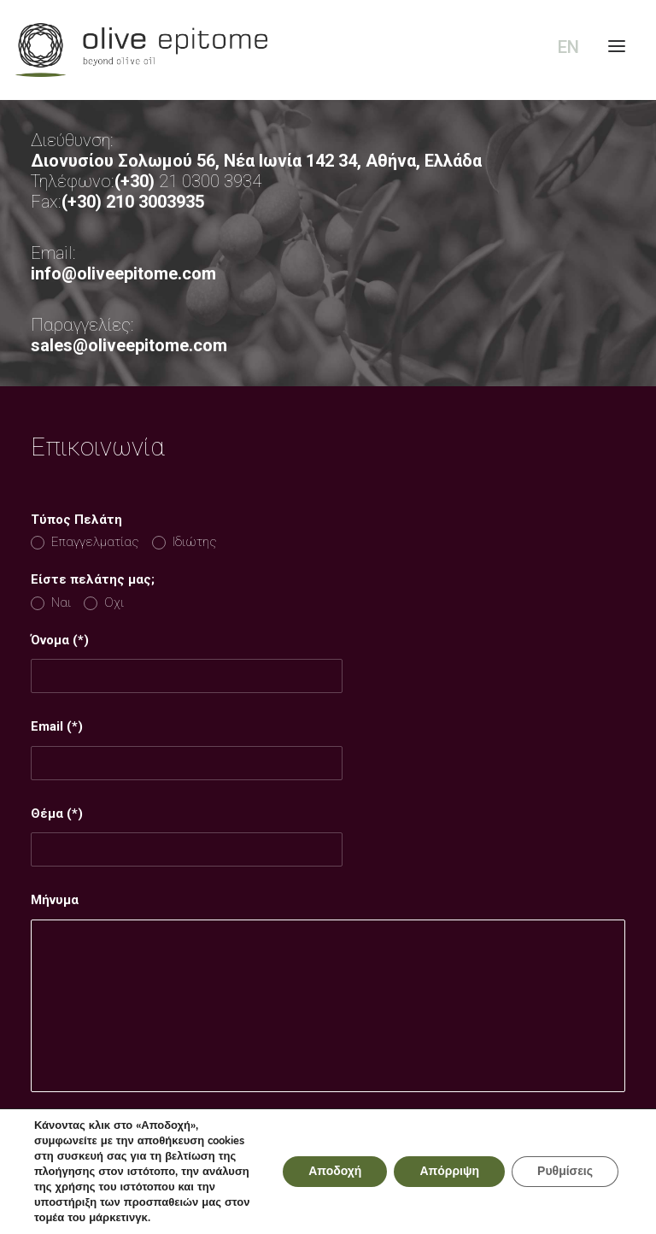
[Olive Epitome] (328, 50)
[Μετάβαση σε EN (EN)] (565, 47)
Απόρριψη (449, 1171)
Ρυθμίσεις (565, 1171)
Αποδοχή (334, 1171)
